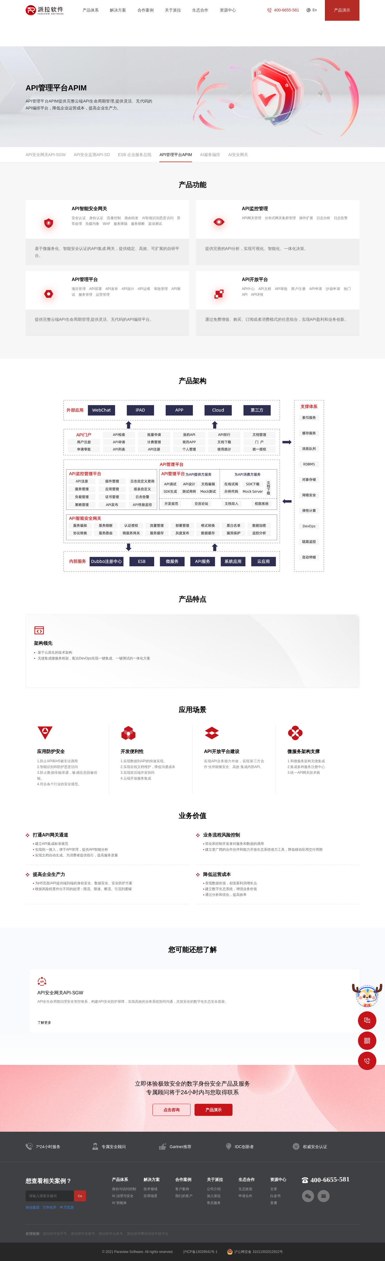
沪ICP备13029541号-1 (200, 1252)
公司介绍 (214, 1189)
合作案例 (146, 10)
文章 (273, 1189)
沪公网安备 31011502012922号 (255, 1252)
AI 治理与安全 (123, 1196)
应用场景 (150, 1196)
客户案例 (182, 1189)
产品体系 (91, 10)
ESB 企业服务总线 (134, 154)
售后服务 (214, 1203)
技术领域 (150, 1189)
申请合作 (245, 1196)
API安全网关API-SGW (46, 154)
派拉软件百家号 (83, 1234)
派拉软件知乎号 (55, 1234)
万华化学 (49, 1207)
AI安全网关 (238, 154)
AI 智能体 (119, 1203)
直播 (273, 1203)
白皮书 (275, 1196)
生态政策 (245, 1189)
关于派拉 (173, 10)
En (314, 10)
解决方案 (118, 10)
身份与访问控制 (124, 1189)
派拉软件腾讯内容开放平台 (147, 1234)
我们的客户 (183, 1196)
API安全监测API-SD (92, 154)
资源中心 (228, 10)
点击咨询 (171, 1110)
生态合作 (200, 10)
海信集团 (32, 1207)
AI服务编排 (210, 154)
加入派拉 (214, 1196)
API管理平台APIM (175, 154)
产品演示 (213, 1110)
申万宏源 (67, 1207)
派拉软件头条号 (111, 1234)
